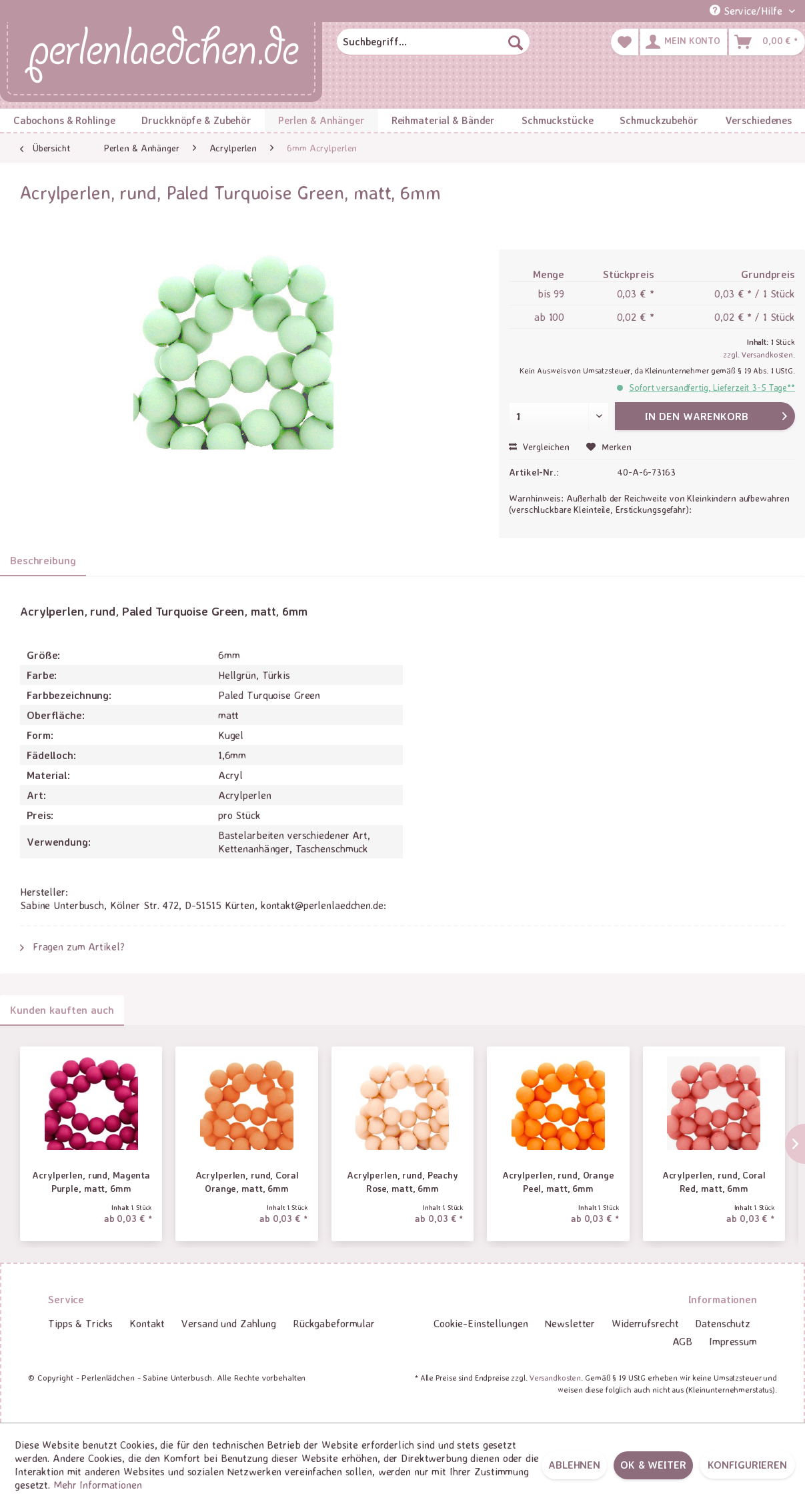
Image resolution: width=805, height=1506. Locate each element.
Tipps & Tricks (80, 1323)
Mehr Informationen (97, 1484)
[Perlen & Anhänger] (321, 120)
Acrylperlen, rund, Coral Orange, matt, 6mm (247, 1181)
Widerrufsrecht (645, 1323)
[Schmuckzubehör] (658, 120)
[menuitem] (433, 42)
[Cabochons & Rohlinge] (64, 120)
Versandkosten (555, 1378)
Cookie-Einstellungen (481, 1323)
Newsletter (569, 1323)
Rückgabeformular (334, 1323)
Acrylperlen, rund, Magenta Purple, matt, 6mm (91, 1181)
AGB (682, 1341)
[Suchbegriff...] (433, 42)
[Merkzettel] (624, 42)
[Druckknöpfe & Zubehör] (197, 120)
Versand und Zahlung (228, 1323)
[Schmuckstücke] (557, 120)
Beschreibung (43, 560)
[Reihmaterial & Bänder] (443, 120)
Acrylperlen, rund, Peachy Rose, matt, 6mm (402, 1181)
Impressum (733, 1341)
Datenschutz (722, 1323)
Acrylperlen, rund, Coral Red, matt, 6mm (714, 1181)
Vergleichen (539, 446)
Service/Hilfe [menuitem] (748, 10)
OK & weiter (653, 1464)
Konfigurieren (747, 1464)
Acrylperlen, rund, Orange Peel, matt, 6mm (558, 1181)
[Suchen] (516, 42)
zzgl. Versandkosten (758, 354)
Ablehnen (574, 1464)
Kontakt (147, 1323)
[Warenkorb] (767, 42)
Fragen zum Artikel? (72, 946)
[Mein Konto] (683, 42)
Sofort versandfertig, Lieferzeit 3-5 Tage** (712, 387)
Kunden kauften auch (62, 1009)
